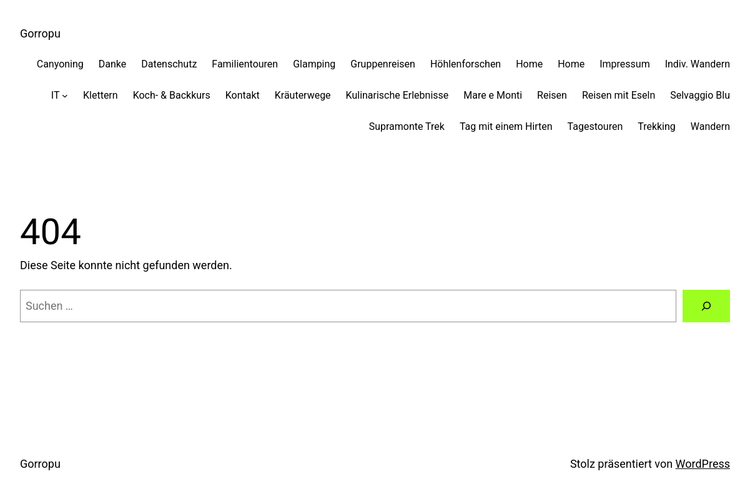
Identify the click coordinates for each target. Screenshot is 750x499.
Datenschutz (169, 64)
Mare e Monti (492, 95)
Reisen (552, 95)
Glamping (314, 64)
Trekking (657, 126)
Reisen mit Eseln (618, 95)
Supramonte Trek (407, 126)
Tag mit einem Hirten (506, 126)
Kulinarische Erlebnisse (397, 95)
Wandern (710, 126)
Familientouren (245, 64)
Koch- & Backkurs (171, 95)
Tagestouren (595, 126)
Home (529, 64)
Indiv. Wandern (697, 64)
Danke (112, 64)
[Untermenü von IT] (65, 95)
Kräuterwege (303, 95)
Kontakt (242, 95)
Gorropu (40, 33)
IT (55, 95)
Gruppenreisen (382, 64)
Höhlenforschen (465, 64)
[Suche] (706, 306)
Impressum (624, 64)
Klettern (100, 95)
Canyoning (60, 64)
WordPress (703, 463)
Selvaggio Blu (700, 95)
